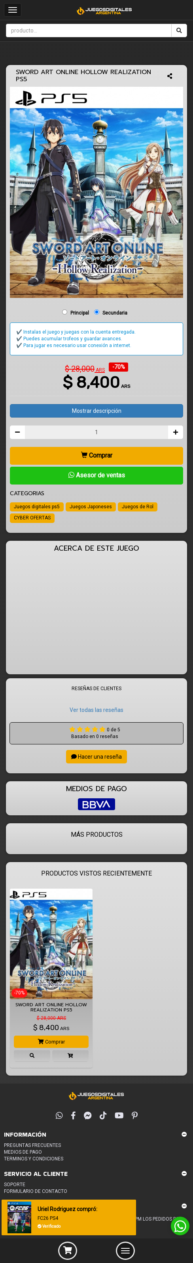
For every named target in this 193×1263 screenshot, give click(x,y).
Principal (79, 313)
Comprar (96, 455)
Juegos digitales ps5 (37, 506)
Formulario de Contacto (35, 1191)
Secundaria (114, 313)
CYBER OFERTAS (32, 518)
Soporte (14, 1184)
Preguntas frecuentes (32, 1145)
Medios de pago (23, 1152)
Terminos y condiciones (33, 1159)
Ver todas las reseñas (96, 710)
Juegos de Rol (137, 506)
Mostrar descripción (96, 411)
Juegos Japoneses (91, 506)
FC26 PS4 (48, 1218)
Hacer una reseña (96, 757)
